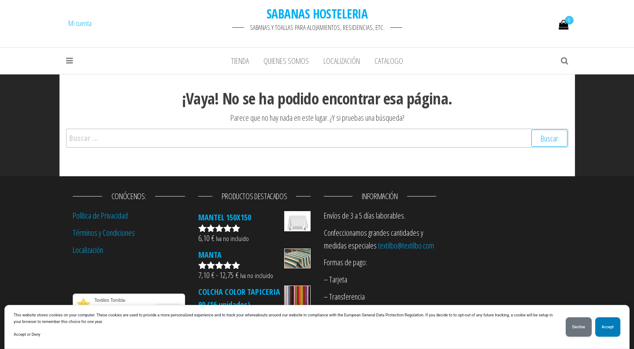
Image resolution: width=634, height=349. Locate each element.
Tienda (240, 61)
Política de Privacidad (100, 215)
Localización (341, 61)
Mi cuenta (80, 23)
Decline (578, 327)
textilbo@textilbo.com (406, 245)
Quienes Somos (286, 61)
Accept (608, 327)
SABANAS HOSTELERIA (317, 13)
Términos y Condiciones (104, 232)
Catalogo (388, 61)
